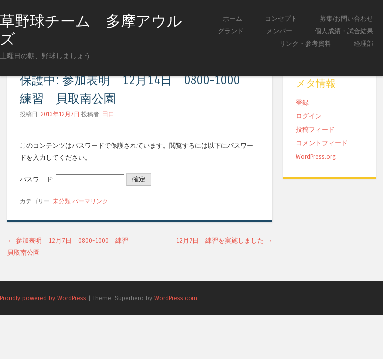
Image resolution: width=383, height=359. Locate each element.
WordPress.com (175, 298)
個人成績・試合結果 (344, 31)
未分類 (62, 201)
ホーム (232, 18)
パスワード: (72, 179)
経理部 (363, 43)
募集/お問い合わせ (346, 18)
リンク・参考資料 (305, 43)
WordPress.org (316, 156)
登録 (302, 102)
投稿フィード (315, 129)
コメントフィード (322, 143)
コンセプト (281, 18)
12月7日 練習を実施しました (224, 240)
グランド (231, 31)
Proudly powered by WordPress (43, 298)
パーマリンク (90, 201)
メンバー (279, 31)
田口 (108, 114)
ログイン (309, 116)
